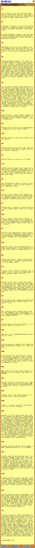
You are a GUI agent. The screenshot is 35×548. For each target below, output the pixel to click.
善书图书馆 (6, 1)
